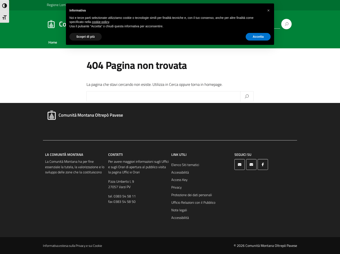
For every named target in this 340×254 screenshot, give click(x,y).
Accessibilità (180, 172)
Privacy (176, 187)
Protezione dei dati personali (191, 194)
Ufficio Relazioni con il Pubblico (193, 202)
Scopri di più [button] (85, 36)
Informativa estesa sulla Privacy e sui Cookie (72, 245)
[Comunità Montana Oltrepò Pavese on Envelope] (239, 164)
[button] (268, 10)
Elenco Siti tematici (185, 164)
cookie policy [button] (100, 22)
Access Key (179, 179)
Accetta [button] (258, 36)
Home (52, 42)
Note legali (179, 210)
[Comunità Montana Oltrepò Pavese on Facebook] (263, 164)
